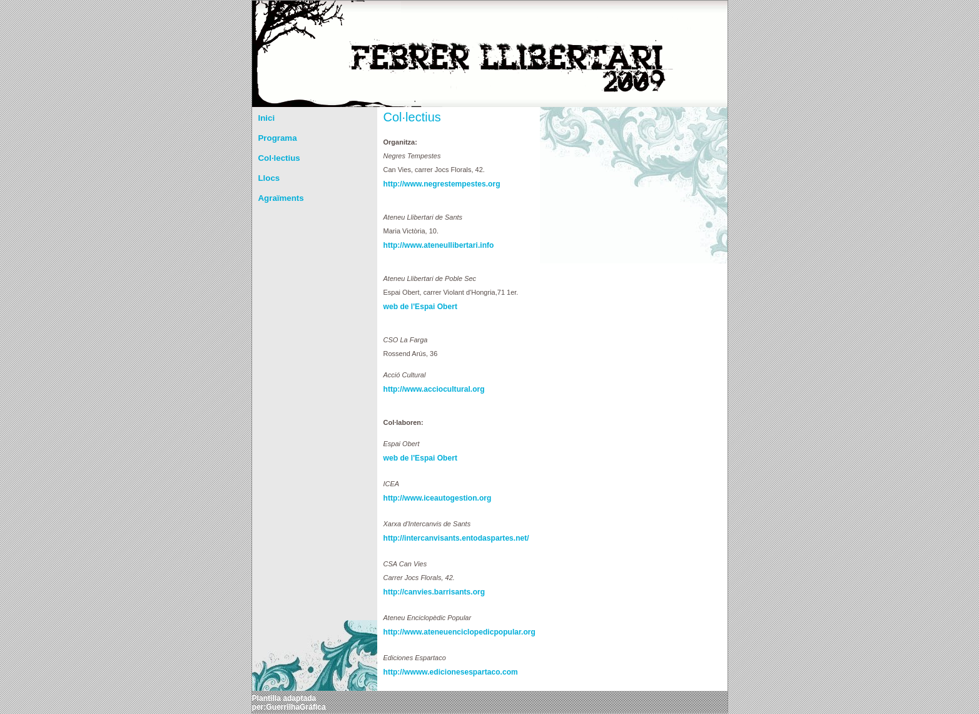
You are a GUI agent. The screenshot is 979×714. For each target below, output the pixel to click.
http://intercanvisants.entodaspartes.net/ (427, 538)
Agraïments (281, 198)
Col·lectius (279, 158)
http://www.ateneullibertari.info (427, 245)
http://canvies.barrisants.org (427, 592)
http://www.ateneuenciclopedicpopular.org (427, 632)
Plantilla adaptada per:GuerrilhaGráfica (289, 702)
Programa (277, 138)
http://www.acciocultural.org (427, 389)
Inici (266, 118)
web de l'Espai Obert (420, 306)
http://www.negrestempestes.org (427, 184)
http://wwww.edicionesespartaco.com (427, 672)
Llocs (269, 178)
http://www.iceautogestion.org (427, 498)
